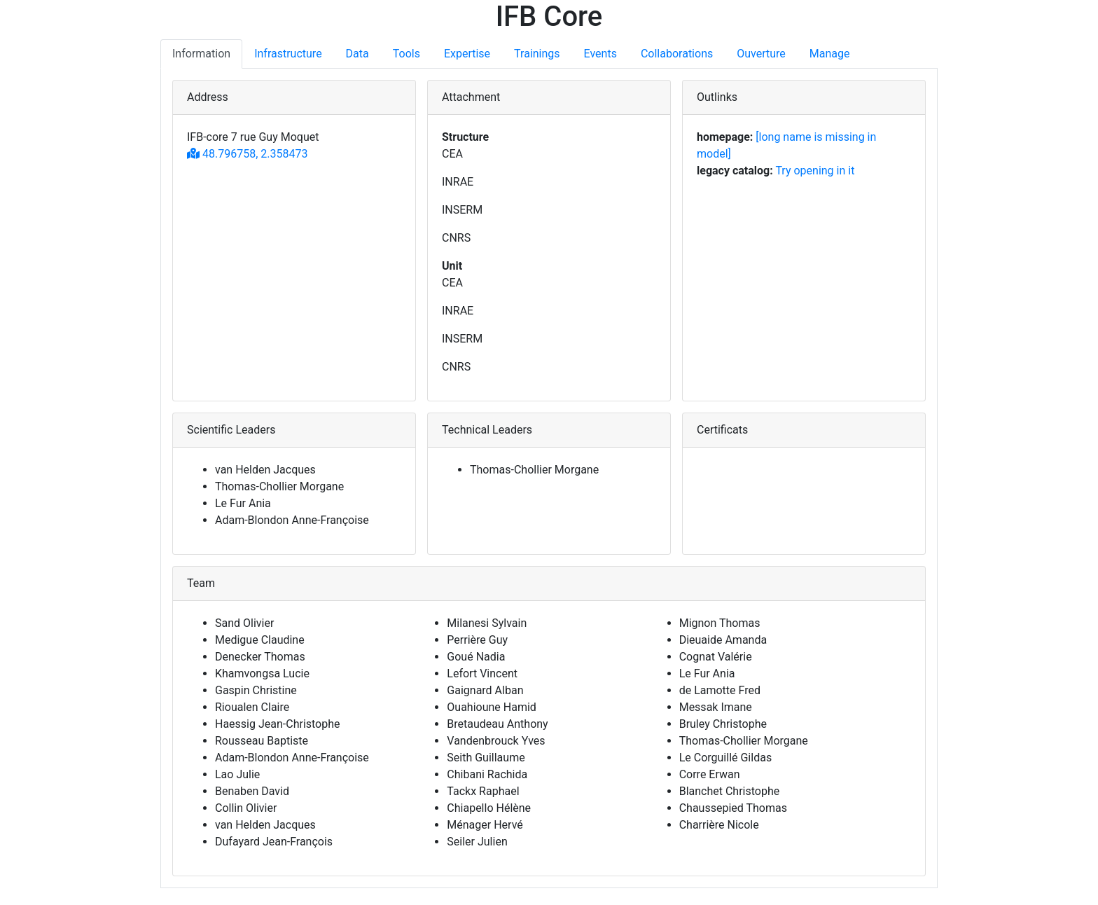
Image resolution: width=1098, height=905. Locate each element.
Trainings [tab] (537, 53)
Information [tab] (201, 53)
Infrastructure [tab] (287, 53)
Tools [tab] (406, 53)
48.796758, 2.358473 (247, 153)
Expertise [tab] (467, 53)
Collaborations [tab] (677, 53)
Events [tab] (600, 53)
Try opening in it (814, 170)
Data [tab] (357, 53)
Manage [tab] (829, 53)
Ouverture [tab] (761, 53)
